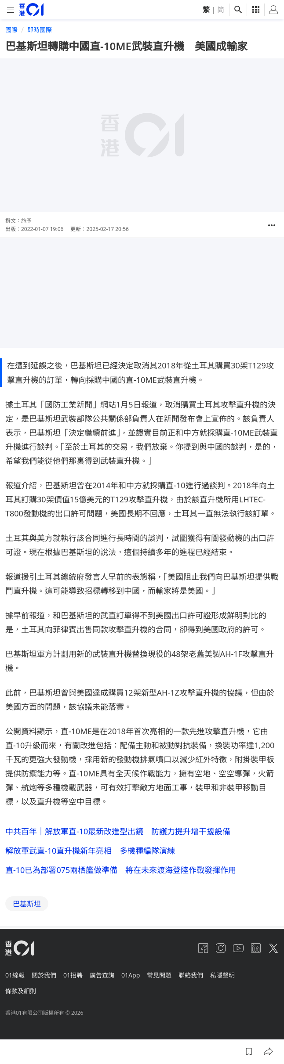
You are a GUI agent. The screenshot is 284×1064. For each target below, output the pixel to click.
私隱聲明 (222, 975)
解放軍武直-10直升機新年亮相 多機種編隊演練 (90, 850)
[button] (272, 225)
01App (130, 975)
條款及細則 (20, 991)
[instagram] (220, 948)
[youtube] (238, 948)
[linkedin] (256, 948)
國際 (11, 29)
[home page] (31, 9)
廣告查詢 (102, 975)
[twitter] (273, 948)
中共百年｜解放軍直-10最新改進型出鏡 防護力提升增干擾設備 (117, 831)
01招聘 (73, 975)
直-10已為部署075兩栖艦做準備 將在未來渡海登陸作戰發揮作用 (120, 870)
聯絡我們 (190, 975)
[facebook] (203, 948)
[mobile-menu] (10, 9)
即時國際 (39, 29)
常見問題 (159, 975)
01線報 (15, 975)
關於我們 (44, 975)
